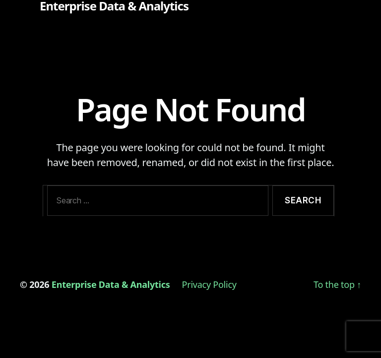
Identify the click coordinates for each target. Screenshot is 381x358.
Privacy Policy (209, 284)
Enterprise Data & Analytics (114, 6)
